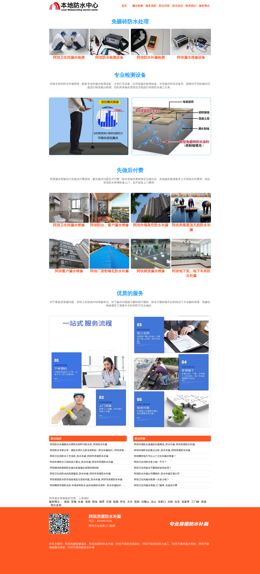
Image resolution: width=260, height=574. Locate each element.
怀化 (122, 501)
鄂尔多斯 (56, 505)
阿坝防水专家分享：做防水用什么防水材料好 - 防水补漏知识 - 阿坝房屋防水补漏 (88, 450)
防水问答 (164, 5)
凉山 (153, 501)
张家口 (162, 501)
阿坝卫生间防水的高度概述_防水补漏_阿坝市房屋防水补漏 (80, 473)
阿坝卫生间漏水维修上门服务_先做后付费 (155, 485)
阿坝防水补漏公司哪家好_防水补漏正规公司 (157, 473)
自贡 (177, 501)
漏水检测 (137, 5)
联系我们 (191, 5)
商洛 (94, 501)
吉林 (170, 501)
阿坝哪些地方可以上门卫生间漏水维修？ (155, 456)
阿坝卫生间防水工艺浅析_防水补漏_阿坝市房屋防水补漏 (79, 456)
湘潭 (101, 501)
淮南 (87, 501)
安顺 (73, 501)
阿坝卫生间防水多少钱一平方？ (150, 462)
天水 (130, 501)
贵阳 (137, 501)
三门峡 (195, 501)
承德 (203, 501)
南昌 (66, 501)
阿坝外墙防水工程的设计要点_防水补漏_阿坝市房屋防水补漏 (81, 462)
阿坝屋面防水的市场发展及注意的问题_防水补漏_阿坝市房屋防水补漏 (86, 479)
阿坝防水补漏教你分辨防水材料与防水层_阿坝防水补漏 (78, 444)
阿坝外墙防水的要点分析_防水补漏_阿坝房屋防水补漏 (162, 450)
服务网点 (204, 5)
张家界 (186, 501)
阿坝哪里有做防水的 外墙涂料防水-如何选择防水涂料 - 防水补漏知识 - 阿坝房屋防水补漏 (88, 485)
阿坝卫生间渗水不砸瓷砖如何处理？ (152, 468)
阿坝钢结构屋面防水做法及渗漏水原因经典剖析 (74, 468)
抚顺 (115, 501)
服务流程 (151, 5)
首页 (124, 5)
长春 (80, 501)
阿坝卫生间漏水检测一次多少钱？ (151, 479)
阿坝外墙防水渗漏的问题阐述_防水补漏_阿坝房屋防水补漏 (164, 444)
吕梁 (108, 501)
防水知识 (177, 5)
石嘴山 (145, 501)
